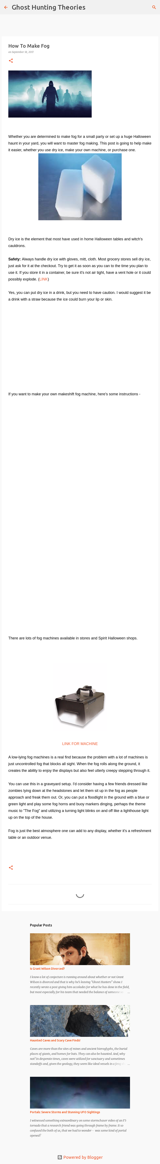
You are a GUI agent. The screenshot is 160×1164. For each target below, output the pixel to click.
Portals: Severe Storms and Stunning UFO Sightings (65, 1112)
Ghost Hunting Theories (48, 7)
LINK (43, 279)
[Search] (91, 7)
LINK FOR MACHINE (80, 744)
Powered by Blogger (80, 1157)
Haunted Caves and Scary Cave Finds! (55, 1040)
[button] (10, 61)
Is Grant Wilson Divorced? (47, 968)
